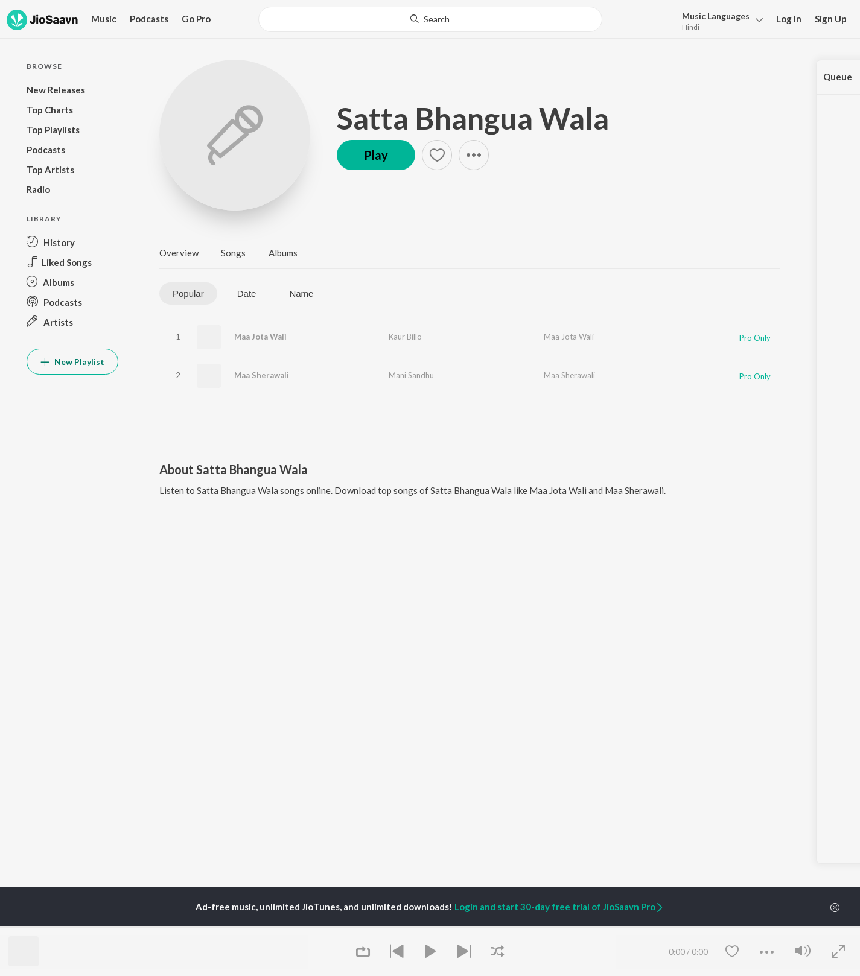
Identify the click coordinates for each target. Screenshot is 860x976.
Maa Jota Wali (260, 336)
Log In (788, 18)
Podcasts (149, 18)
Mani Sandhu (411, 375)
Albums (283, 252)
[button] (719, 20)
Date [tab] (246, 293)
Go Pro (196, 18)
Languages (716, 16)
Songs (233, 252)
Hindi (690, 27)
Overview (179, 252)
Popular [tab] (188, 293)
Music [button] (103, 18)
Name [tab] (301, 293)
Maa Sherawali (261, 375)
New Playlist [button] (72, 361)
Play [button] (376, 155)
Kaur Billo (405, 336)
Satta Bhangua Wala (473, 118)
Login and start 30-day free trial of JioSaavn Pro (559, 906)
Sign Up (831, 18)
